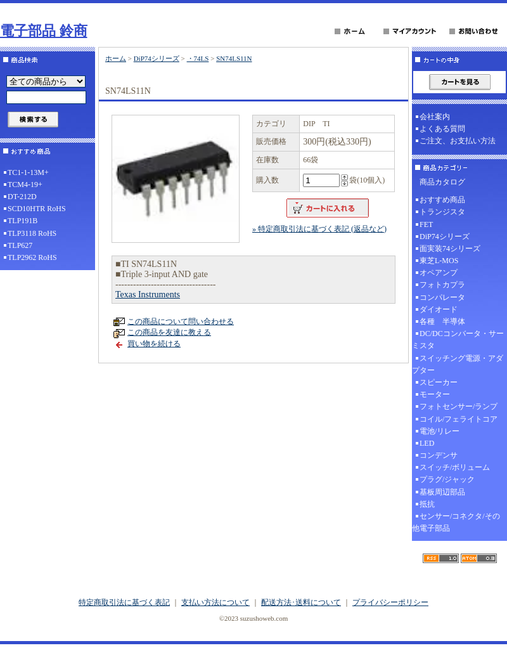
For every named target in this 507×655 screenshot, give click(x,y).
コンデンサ (439, 455)
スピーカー (439, 382)
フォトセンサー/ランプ (458, 406)
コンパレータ (442, 297)
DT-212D (22, 196)
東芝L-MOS (439, 260)
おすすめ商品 (442, 199)
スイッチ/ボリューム (455, 467)
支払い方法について (215, 602)
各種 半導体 (442, 321)
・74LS (198, 58)
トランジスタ (442, 211)
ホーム (115, 58)
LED (427, 443)
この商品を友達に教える (169, 332)
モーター (435, 394)
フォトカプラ (442, 284)
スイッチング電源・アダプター (457, 364)
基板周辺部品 (442, 492)
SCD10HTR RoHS (37, 208)
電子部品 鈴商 (43, 31)
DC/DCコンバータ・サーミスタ (458, 339)
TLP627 (20, 245)
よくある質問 (442, 128)
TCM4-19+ (25, 184)
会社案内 (435, 116)
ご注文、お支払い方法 (458, 140)
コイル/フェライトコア (458, 419)
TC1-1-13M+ (28, 172)
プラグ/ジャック (447, 479)
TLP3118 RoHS (32, 233)
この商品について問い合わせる (180, 321)
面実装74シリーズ (450, 248)
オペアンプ (439, 272)
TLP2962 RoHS (32, 257)
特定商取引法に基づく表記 (124, 602)
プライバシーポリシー (390, 602)
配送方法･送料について (301, 602)
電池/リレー (439, 431)
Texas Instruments (147, 294)
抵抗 (427, 504)
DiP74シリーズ (156, 58)
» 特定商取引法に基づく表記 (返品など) (319, 228)
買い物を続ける (154, 343)
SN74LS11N (234, 58)
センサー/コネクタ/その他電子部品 (456, 522)
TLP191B (22, 220)
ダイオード (439, 309)
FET (426, 224)
